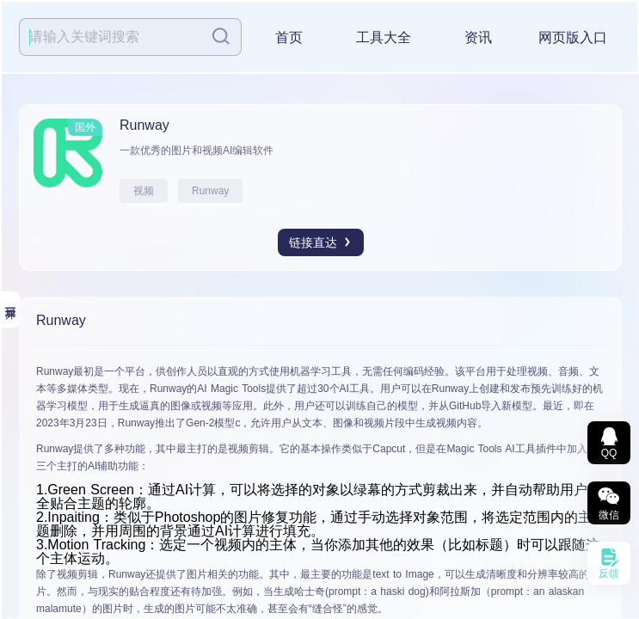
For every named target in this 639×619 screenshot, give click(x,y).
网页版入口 (572, 37)
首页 (289, 37)
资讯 (478, 37)
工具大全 (383, 37)
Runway (210, 191)
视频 (143, 191)
